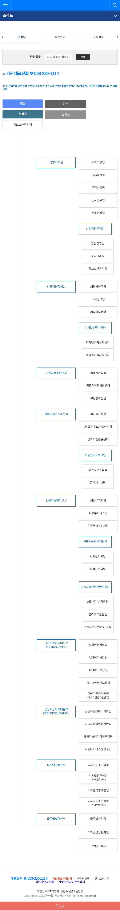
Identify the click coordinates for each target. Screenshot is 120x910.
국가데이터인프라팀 (98, 683)
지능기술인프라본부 (56, 414)
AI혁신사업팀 (98, 569)
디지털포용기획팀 (98, 765)
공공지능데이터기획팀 (98, 711)
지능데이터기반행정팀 (98, 749)
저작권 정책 (83, 879)
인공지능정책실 (56, 287)
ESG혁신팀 (98, 175)
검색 (82, 57)
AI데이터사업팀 (98, 657)
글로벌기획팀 (98, 819)
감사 (65, 104)
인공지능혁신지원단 (95, 542)
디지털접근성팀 (98, 777)
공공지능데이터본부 (56, 711)
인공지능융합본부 (56, 373)
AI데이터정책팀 (98, 645)
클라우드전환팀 (97, 614)
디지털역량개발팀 (98, 790)
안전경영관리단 (95, 229)
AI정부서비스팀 (98, 513)
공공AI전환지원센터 (98, 386)
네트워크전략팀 (97, 470)
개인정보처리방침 (62, 879)
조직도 (22, 37)
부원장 (23, 114)
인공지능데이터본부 (56, 645)
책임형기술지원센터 (98, 355)
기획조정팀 (98, 162)
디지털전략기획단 (95, 328)
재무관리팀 (98, 213)
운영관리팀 (97, 256)
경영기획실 (56, 162)
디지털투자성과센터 (98, 342)
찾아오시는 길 (102, 879)
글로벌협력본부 (56, 819)
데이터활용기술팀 (98, 695)
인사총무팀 (98, 200)
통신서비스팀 (98, 483)
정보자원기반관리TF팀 (97, 627)
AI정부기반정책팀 (97, 602)
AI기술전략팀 (98, 414)
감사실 (66, 114)
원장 (22, 103)
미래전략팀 (98, 299)
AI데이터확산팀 (98, 670)
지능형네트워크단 (95, 455)
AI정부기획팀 (98, 500)
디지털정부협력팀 (98, 832)
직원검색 (98, 37)
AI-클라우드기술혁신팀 (98, 427)
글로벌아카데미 (98, 846)
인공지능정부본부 (56, 500)
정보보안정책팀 (22, 125)
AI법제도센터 (98, 312)
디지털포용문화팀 (98, 803)
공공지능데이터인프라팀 (98, 736)
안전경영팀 (97, 243)
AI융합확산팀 (98, 398)
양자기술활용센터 (98, 439)
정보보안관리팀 (97, 269)
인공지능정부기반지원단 (95, 587)
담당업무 (35, 57)
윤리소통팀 (98, 187)
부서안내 (60, 37)
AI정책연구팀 (98, 287)
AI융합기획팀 (98, 373)
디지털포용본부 (56, 765)
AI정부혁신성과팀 (98, 526)
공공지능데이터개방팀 (98, 724)
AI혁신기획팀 (98, 556)
